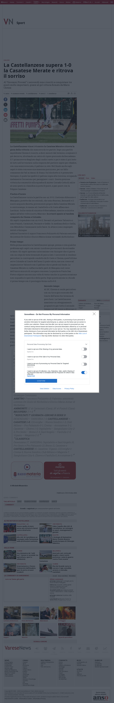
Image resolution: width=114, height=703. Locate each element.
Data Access (57, 388)
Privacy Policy (69, 388)
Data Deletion (44, 388)
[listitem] (57, 344)
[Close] (95, 314)
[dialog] (57, 351)
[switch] (84, 349)
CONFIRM (41, 381)
